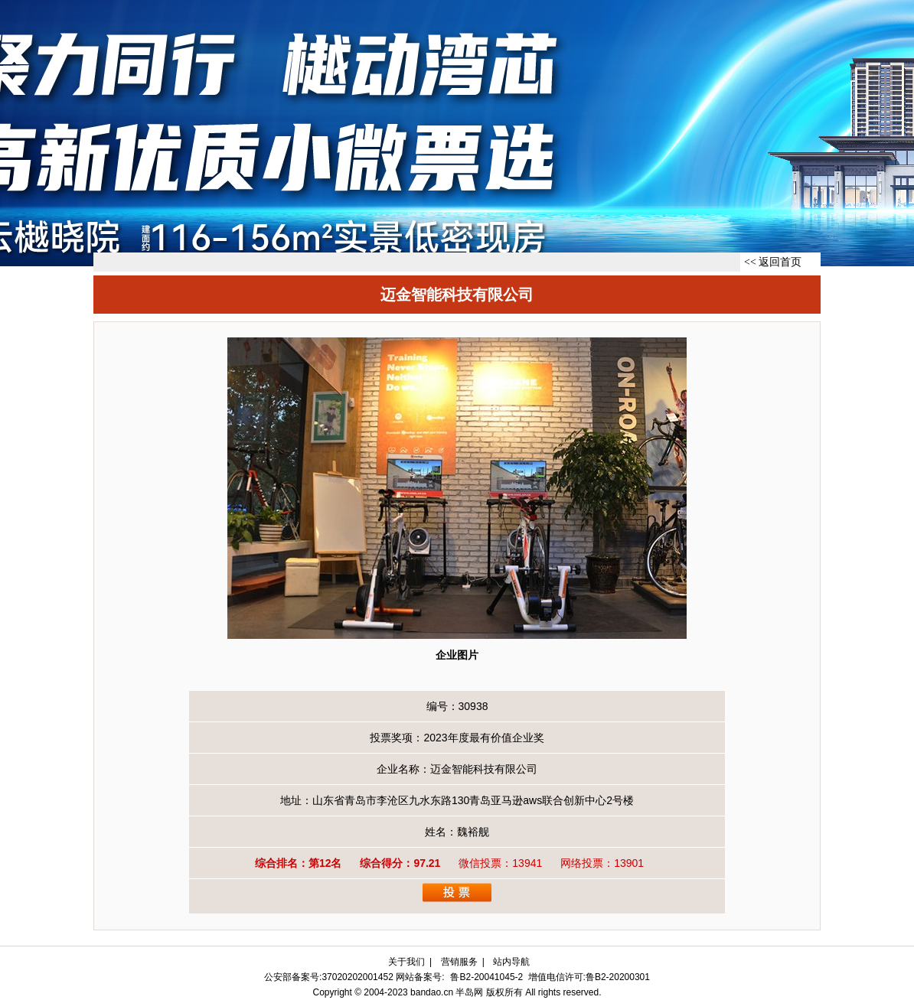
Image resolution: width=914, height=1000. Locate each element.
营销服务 (459, 961)
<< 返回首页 (772, 262)
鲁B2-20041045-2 (486, 977)
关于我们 (406, 961)
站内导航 (511, 961)
